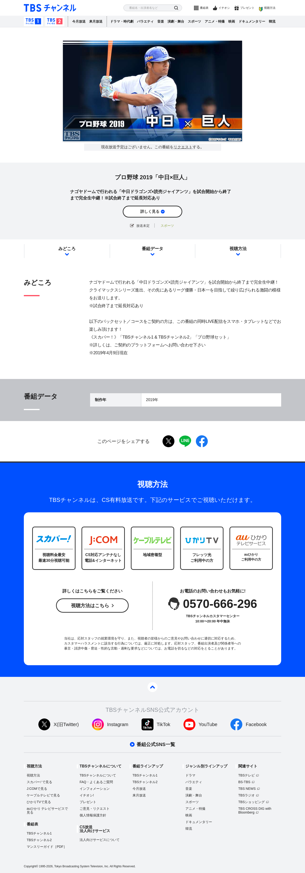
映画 (231, 21)
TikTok (163, 724)
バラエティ (145, 21)
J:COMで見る (37, 789)
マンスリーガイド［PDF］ (47, 847)
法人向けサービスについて (100, 840)
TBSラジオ (246, 795)
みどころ (67, 248)
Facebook (256, 724)
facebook (202, 441)
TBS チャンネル (50, 8)
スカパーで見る (39, 782)
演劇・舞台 (176, 21)
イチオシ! (87, 795)
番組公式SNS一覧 (156, 744)
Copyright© (31, 866)
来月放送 (95, 21)
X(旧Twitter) (66, 724)
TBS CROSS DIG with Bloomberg (254, 810)
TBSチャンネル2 (54, 21)
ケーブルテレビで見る (43, 795)
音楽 (160, 21)
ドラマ (190, 775)
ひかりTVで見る (39, 802)
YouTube (208, 724)
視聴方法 (269, 8)
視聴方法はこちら (90, 605)
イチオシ (224, 8)
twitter (168, 441)
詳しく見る (149, 211)
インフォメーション (95, 789)
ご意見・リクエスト (95, 808)
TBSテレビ (246, 775)
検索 (176, 8)
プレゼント (247, 8)
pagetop (152, 687)
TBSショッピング (251, 802)
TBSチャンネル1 (33, 21)
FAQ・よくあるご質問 (96, 782)
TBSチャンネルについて (98, 775)
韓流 (272, 21)
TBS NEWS (247, 789)
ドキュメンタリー (252, 21)
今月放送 (79, 21)
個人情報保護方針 (93, 815)
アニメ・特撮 (215, 21)
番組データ (152, 248)
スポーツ (194, 21)
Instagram (117, 724)
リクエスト (183, 147)
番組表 (204, 8)
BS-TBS (244, 782)
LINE (185, 441)
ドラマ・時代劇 (121, 21)
